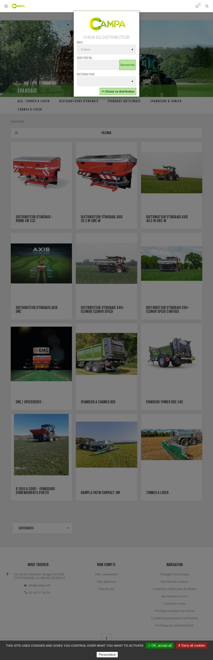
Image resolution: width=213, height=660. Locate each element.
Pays (79, 42)
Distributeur (85, 74)
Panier (199, 4)
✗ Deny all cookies (191, 645)
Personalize (107, 654)
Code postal (84, 58)
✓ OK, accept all (160, 645)
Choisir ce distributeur (117, 91)
